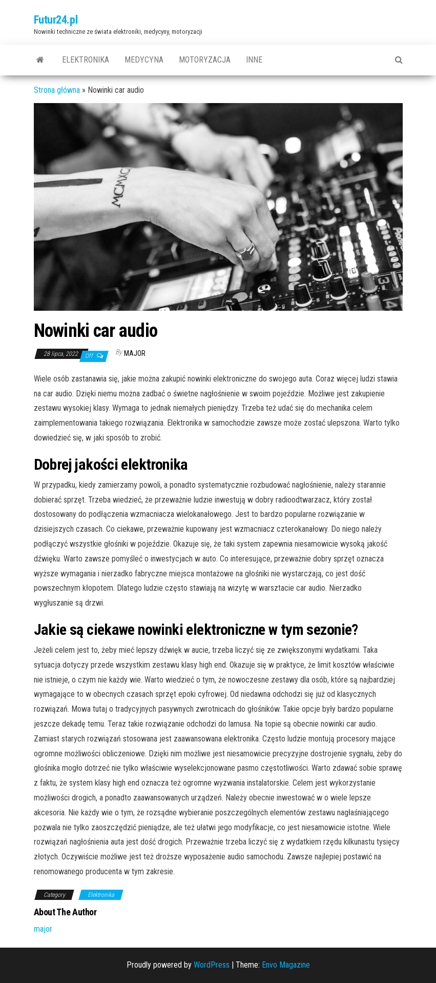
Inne (254, 60)
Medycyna (143, 60)
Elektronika (85, 60)
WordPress (212, 965)
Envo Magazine (286, 965)
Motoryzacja (205, 60)
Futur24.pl (56, 19)
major (135, 353)
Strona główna (57, 90)
